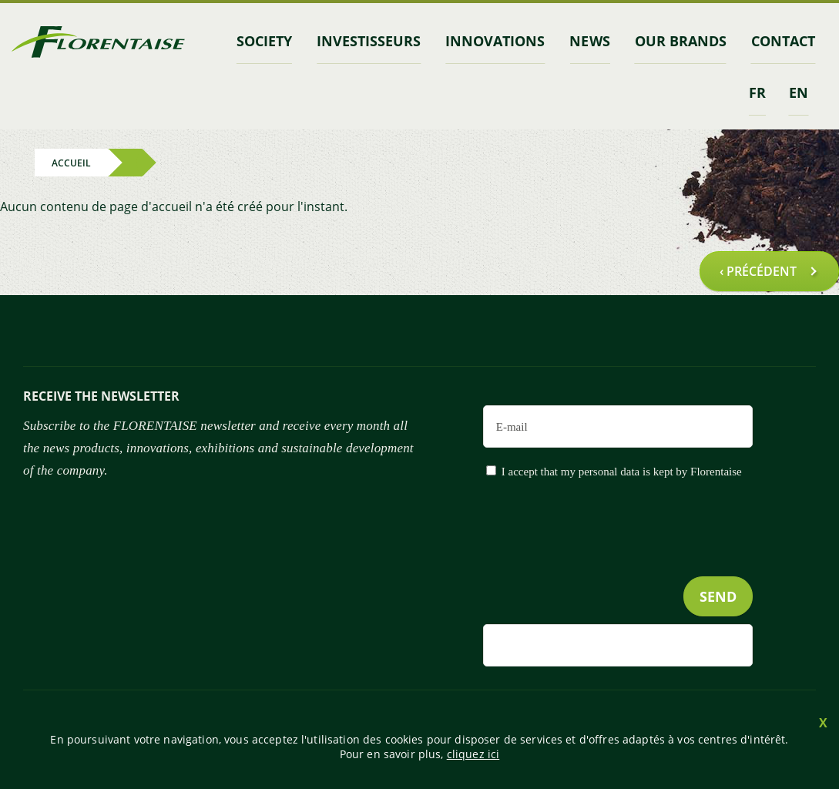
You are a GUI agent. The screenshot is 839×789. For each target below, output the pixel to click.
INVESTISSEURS (369, 41)
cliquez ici (473, 754)
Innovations (495, 41)
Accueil (71, 162)
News (589, 41)
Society (264, 41)
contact (783, 41)
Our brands (681, 41)
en (798, 92)
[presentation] (636, 559)
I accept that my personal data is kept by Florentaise (622, 471)
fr (757, 92)
